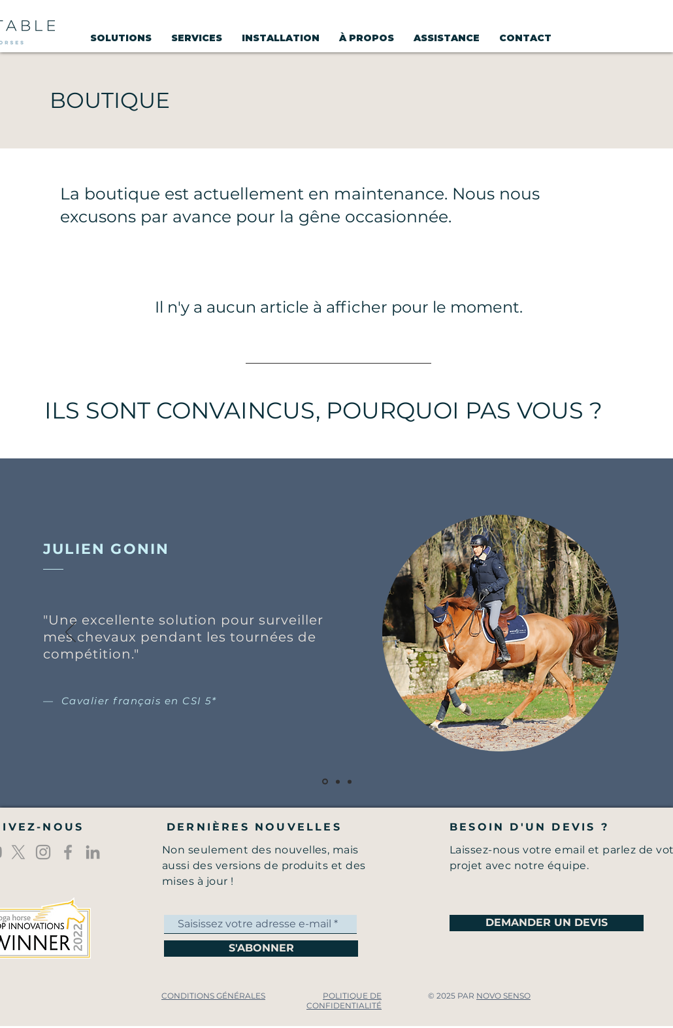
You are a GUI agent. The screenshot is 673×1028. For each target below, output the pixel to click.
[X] (18, 852)
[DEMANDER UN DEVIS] (547, 923)
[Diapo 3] (350, 781)
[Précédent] (70, 633)
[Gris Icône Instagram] (43, 852)
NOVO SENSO (503, 996)
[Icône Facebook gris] (68, 852)
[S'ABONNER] (261, 948)
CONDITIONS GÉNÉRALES (213, 996)
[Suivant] (602, 633)
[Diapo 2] (338, 781)
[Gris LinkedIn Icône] (93, 852)
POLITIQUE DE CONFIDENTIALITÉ (344, 1000)
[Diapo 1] (325, 782)
